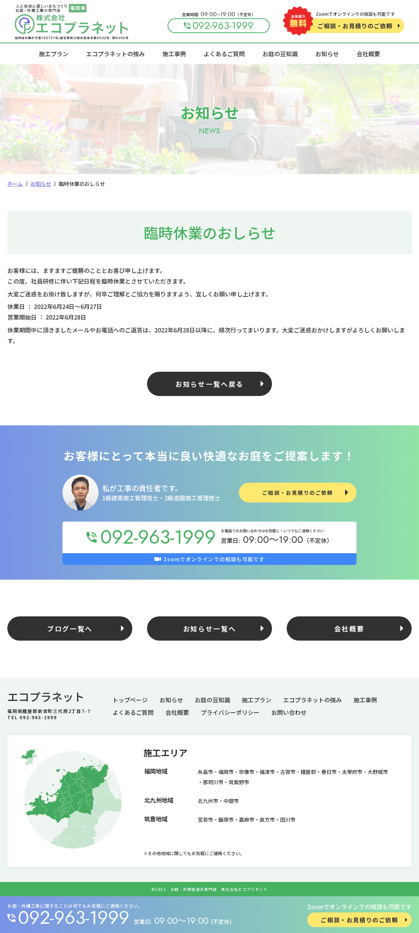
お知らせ (327, 53)
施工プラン (53, 53)
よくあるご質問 (224, 53)
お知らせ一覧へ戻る (209, 384)
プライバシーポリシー (230, 712)
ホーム (15, 183)
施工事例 (174, 53)
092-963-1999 (73, 918)
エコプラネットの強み (115, 53)
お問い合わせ (289, 712)
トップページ (130, 699)
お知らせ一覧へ (209, 628)
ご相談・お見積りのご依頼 (355, 25)
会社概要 (368, 53)
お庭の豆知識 (280, 53)
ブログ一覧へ (70, 628)
